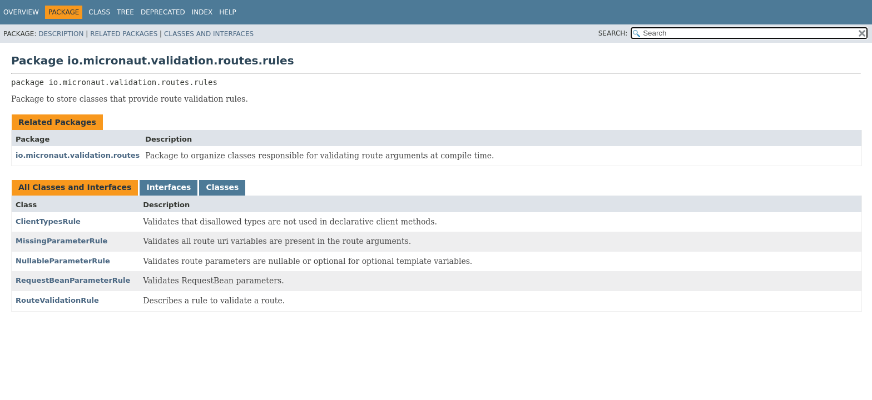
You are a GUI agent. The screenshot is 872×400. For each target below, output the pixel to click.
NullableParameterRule (63, 261)
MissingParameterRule (61, 241)
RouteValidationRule (57, 300)
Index (202, 12)
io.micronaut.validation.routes (78, 155)
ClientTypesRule (48, 221)
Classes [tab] (222, 187)
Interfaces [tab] (168, 187)
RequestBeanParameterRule (73, 280)
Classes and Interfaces (209, 34)
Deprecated (163, 12)
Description (60, 34)
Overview (21, 12)
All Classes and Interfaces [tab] (74, 187)
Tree (125, 12)
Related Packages (123, 34)
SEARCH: (613, 33)
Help (227, 12)
